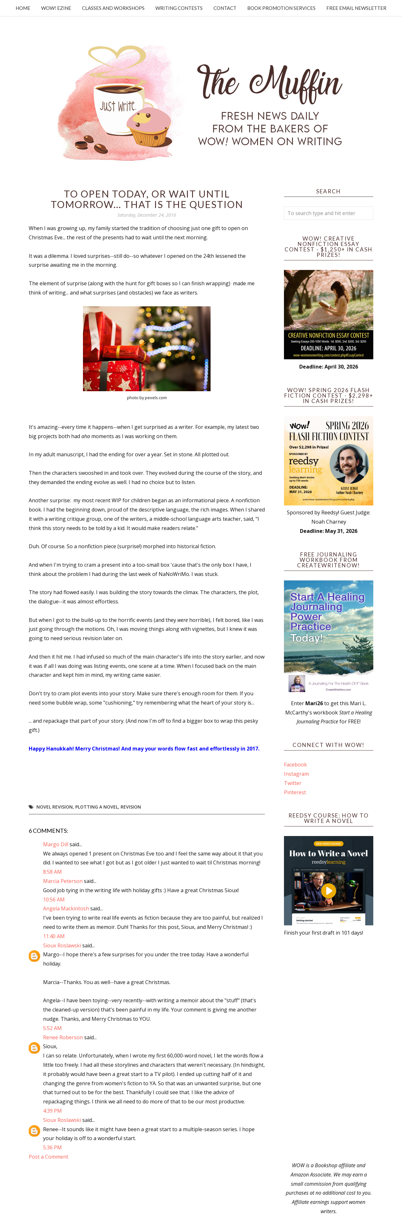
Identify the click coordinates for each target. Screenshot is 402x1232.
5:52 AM (52, 1028)
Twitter (293, 783)
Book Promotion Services (281, 8)
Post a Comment (48, 1156)
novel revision (54, 807)
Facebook (295, 764)
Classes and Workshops (113, 8)
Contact (224, 8)
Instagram (296, 773)
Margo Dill (55, 844)
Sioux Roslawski (62, 945)
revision (131, 807)
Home (23, 8)
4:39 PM (52, 1110)
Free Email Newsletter (356, 8)
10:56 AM (54, 899)
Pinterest (295, 792)
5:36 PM (52, 1147)
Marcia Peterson (63, 881)
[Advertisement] (328, 1049)
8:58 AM (52, 871)
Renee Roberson (63, 1037)
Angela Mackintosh (66, 908)
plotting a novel (96, 807)
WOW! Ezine (56, 8)
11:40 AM (54, 936)
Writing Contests (179, 8)
